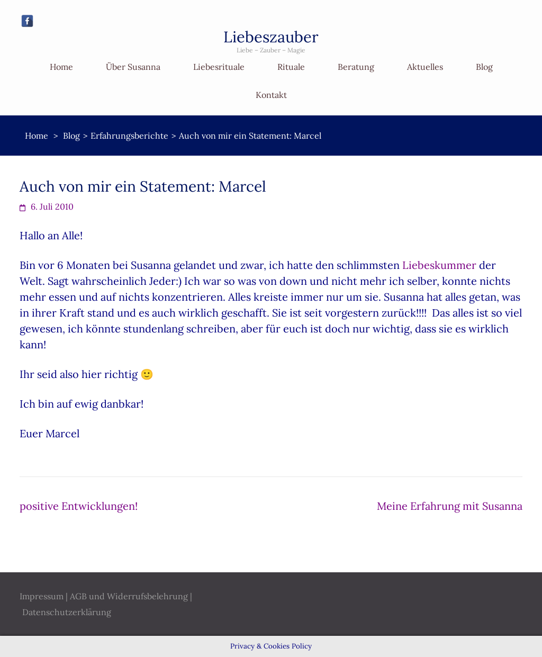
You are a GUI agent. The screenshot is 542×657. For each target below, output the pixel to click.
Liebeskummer (438, 265)
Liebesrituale (219, 66)
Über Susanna (133, 66)
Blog (484, 66)
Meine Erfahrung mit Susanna (449, 505)
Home (61, 66)
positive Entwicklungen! (79, 505)
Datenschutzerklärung (66, 612)
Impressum (42, 596)
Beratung (356, 66)
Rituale (291, 66)
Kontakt (271, 94)
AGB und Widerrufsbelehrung (129, 596)
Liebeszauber (271, 37)
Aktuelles (425, 66)
